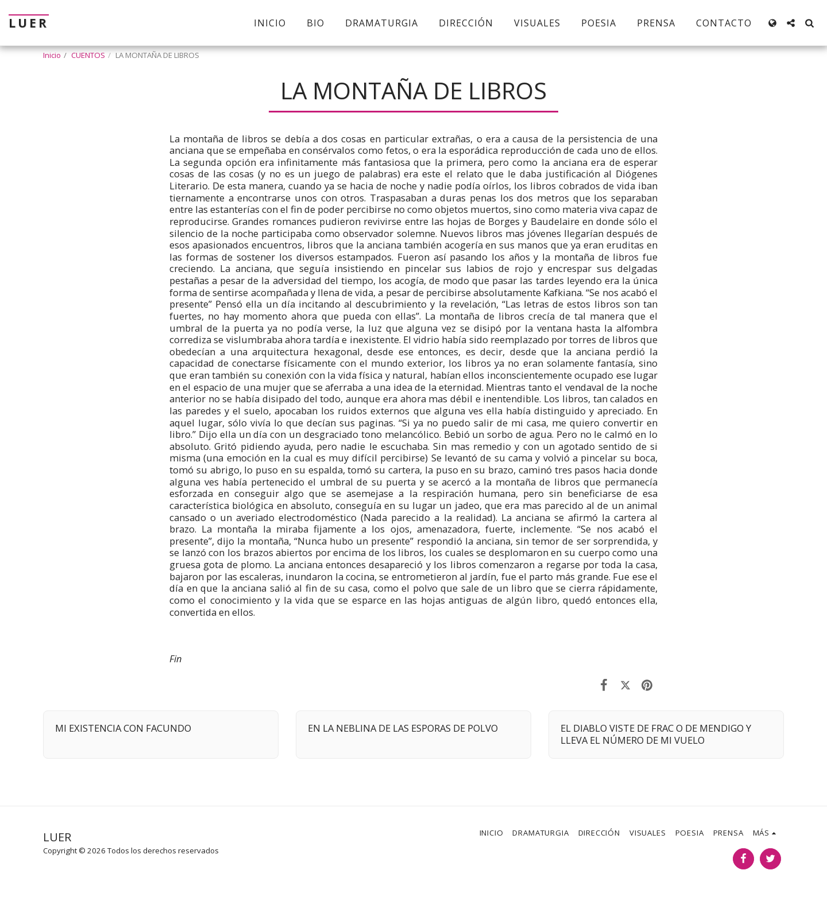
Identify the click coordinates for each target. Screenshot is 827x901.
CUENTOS (88, 55)
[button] (790, 23)
